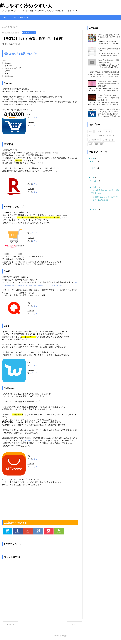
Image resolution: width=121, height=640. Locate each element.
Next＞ (74, 624)
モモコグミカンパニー (106, 135)
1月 (94, 168)
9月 (94, 161)
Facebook (17, 530)
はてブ (38, 530)
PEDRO (98, 131)
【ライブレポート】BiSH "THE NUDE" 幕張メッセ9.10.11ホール (108, 97)
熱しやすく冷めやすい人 (26, 5)
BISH (90, 131)
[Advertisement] (40, 502)
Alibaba (28, 440)
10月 (94, 209)
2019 (93, 158)
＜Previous (10, 624)
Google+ (28, 530)
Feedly (59, 530)
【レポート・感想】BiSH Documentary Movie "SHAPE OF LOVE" (108, 83)
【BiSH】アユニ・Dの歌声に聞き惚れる (103, 72)
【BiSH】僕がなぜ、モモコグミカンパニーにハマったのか (108, 36)
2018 (93, 177)
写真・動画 (99, 144)
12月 (94, 180)
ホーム (4, 17)
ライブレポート (108, 139)
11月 (94, 187)
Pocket (48, 530)
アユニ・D (92, 135)
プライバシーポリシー (20, 17)
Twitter (7, 530)
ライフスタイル (94, 139)
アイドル (107, 131)
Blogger (64, 635)
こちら (34, 117)
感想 (90, 144)
